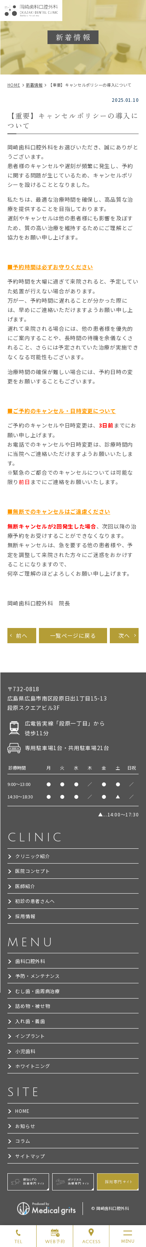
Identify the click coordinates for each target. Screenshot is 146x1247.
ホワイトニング (32, 1066)
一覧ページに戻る (73, 635)
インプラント (30, 1035)
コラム (22, 1140)
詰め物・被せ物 (32, 1005)
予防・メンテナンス (37, 975)
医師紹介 (25, 886)
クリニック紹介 (32, 856)
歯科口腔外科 (30, 961)
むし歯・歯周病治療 (37, 991)
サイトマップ (30, 1156)
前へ (21, 635)
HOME (22, 1110)
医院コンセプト (32, 870)
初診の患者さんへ (35, 901)
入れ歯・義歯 (30, 1021)
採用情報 (25, 916)
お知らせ (25, 1126)
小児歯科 (25, 1051)
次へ (124, 635)
